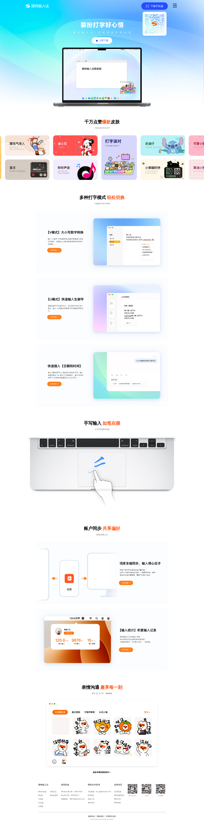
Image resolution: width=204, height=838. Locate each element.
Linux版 (41, 803)
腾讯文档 (117, 799)
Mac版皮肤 (54, 795)
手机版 (40, 799)
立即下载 (103, 40)
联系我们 (91, 795)
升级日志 (53, 792)
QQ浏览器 (117, 792)
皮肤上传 (91, 799)
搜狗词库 (91, 803)
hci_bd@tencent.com (103, 792)
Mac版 (40, 795)
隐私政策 (100, 816)
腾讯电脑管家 (119, 795)
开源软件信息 (111, 816)
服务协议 (91, 816)
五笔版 (40, 806)
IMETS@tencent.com (77, 799)
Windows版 (42, 792)
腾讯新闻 (117, 803)
